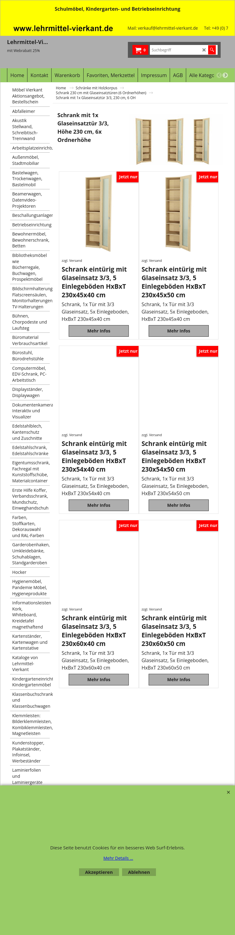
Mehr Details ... (118, 858)
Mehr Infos (98, 334)
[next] (225, 75)
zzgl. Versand (72, 260)
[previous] (219, 75)
